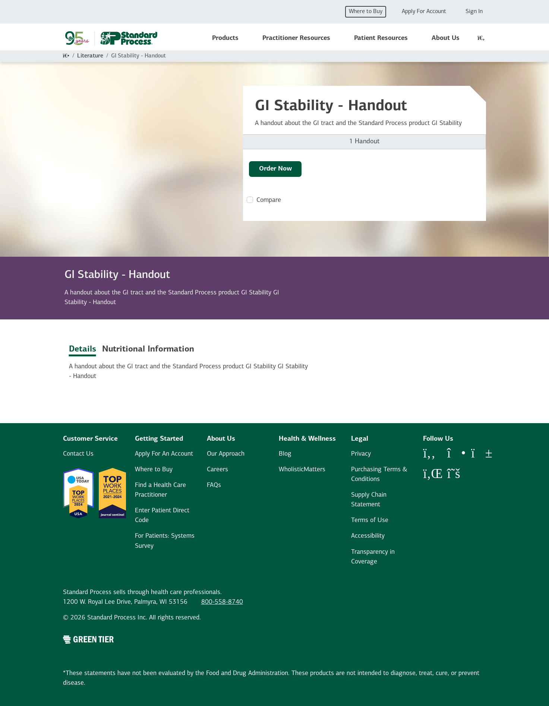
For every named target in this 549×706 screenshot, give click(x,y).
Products (225, 38)
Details (82, 349)
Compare (268, 200)
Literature (90, 56)
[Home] (66, 56)
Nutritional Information (148, 349)
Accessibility (368, 536)
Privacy (361, 454)
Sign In (474, 12)
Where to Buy (365, 12)
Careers (217, 469)
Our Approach (225, 454)
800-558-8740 (222, 602)
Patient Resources (381, 38)
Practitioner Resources (296, 38)
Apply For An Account (164, 454)
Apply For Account (424, 12)
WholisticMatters (302, 469)
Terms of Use (369, 520)
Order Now (275, 169)
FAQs (214, 485)
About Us (446, 38)
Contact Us (78, 454)
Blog (285, 454)
